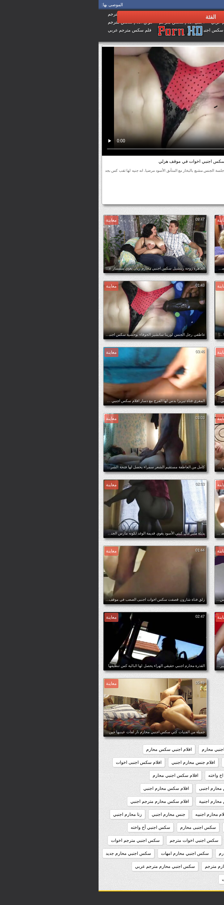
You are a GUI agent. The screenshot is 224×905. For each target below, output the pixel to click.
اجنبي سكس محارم (154, 749)
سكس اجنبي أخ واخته (52, 827)
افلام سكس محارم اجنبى (123, 788)
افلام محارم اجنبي (155, 814)
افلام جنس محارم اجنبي (94, 762)
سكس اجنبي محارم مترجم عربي (66, 866)
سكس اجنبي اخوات (186, 198)
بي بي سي (163, 186)
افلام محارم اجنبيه (113, 814)
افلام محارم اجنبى (198, 814)
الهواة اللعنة (187, 186)
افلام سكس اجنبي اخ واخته (134, 775)
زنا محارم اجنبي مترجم (193, 827)
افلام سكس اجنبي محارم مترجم (185, 788)
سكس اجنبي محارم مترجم (130, 866)
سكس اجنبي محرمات (143, 879)
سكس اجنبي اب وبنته (194, 840)
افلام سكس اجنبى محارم (191, 775)
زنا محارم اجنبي (29, 814)
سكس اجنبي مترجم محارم (190, 853)
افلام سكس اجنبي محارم (77, 775)
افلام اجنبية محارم (142, 762)
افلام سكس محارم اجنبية (123, 801)
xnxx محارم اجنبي (197, 749)
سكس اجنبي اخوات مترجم (95, 840)
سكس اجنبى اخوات (145, 827)
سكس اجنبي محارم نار (193, 879)
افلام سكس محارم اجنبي (68, 788)
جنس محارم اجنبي (70, 814)
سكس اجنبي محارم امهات (86, 853)
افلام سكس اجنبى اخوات (40, 762)
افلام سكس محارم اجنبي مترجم (185, 801)
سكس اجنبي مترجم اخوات (36, 840)
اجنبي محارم (114, 749)
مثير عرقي (139, 186)
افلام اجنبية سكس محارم (191, 762)
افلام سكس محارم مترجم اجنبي (61, 801)
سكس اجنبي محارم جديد (30, 853)
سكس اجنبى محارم (99, 827)
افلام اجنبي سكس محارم (70, 749)
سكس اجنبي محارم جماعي (189, 866)
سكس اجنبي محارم (138, 853)
